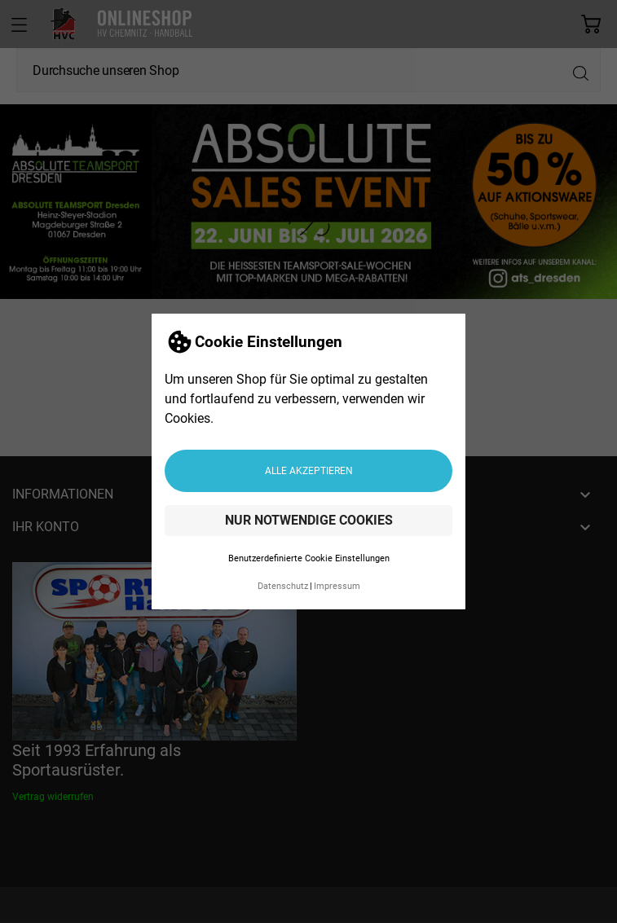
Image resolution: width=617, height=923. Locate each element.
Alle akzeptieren (309, 471)
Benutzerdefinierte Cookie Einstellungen (309, 558)
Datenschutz (283, 586)
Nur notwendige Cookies (309, 520)
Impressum (337, 586)
